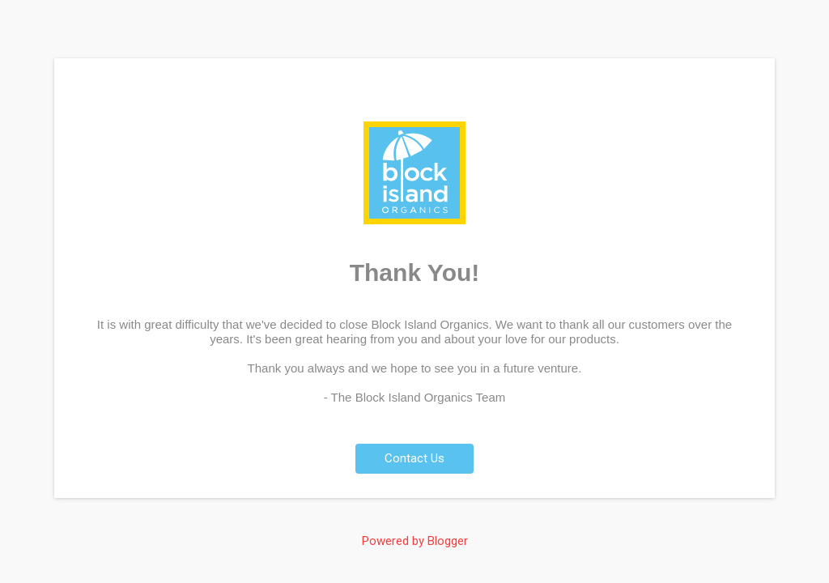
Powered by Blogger (415, 541)
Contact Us (414, 458)
